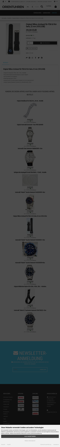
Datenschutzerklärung (45, 444)
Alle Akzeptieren (30, 436)
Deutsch (3, 444)
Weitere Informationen (30, 440)
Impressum (56, 444)
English (9, 444)
